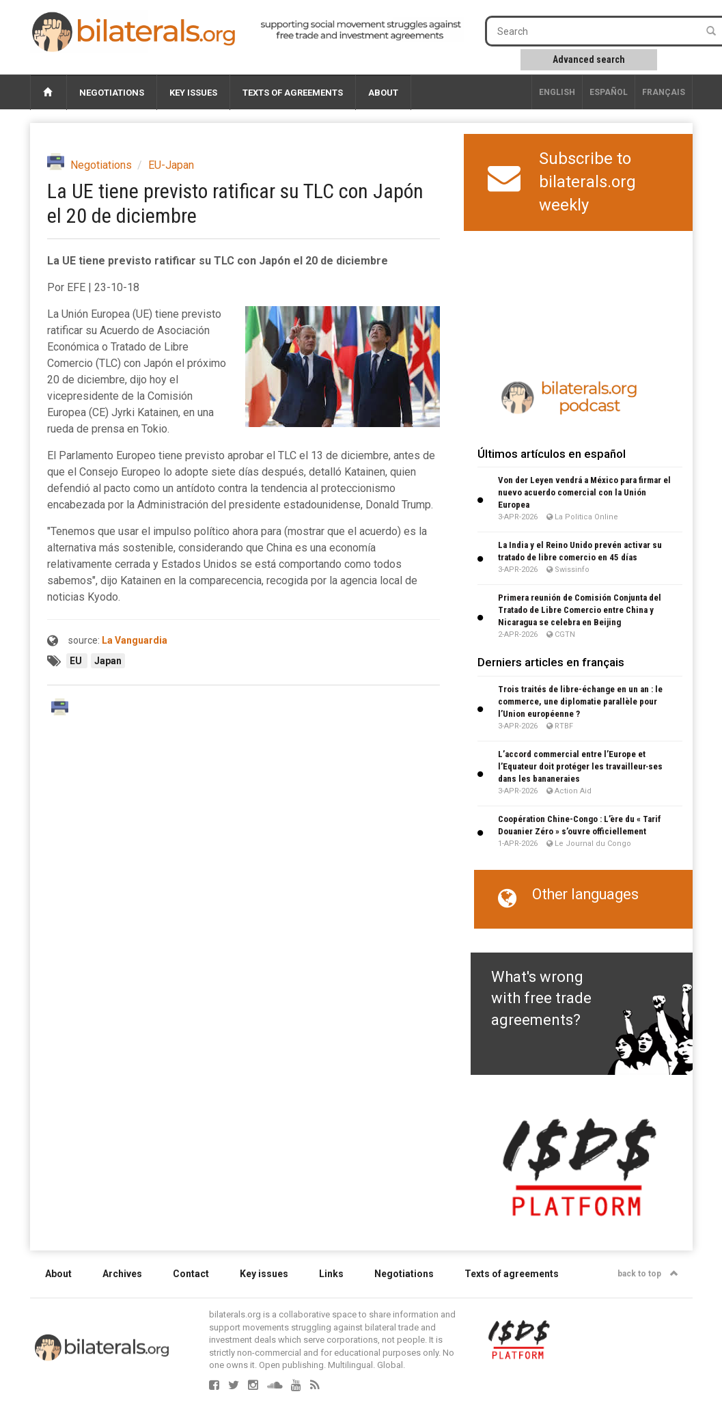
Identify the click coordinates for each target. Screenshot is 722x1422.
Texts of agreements (292, 92)
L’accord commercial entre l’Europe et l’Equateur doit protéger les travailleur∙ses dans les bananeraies (580, 766)
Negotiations (111, 92)
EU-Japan (171, 165)
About (383, 92)
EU (77, 660)
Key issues (193, 92)
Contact (191, 1273)
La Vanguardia (134, 640)
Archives (122, 1273)
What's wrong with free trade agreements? (541, 998)
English (557, 92)
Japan (108, 660)
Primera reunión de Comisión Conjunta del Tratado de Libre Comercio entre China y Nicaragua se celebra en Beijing (579, 609)
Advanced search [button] (589, 59)
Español (608, 92)
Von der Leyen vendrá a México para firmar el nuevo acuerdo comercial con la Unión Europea (584, 492)
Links (331, 1273)
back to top (647, 1274)
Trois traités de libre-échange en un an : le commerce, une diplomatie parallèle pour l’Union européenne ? (580, 701)
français (663, 92)
